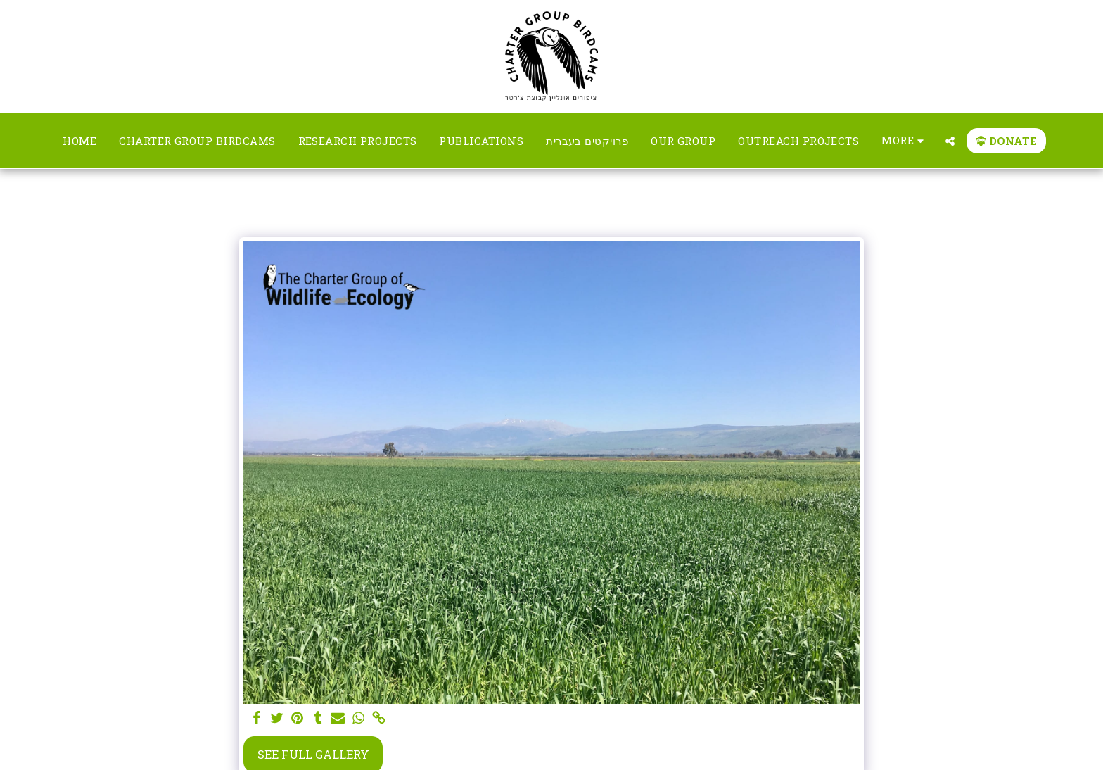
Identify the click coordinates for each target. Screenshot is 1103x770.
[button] (950, 141)
